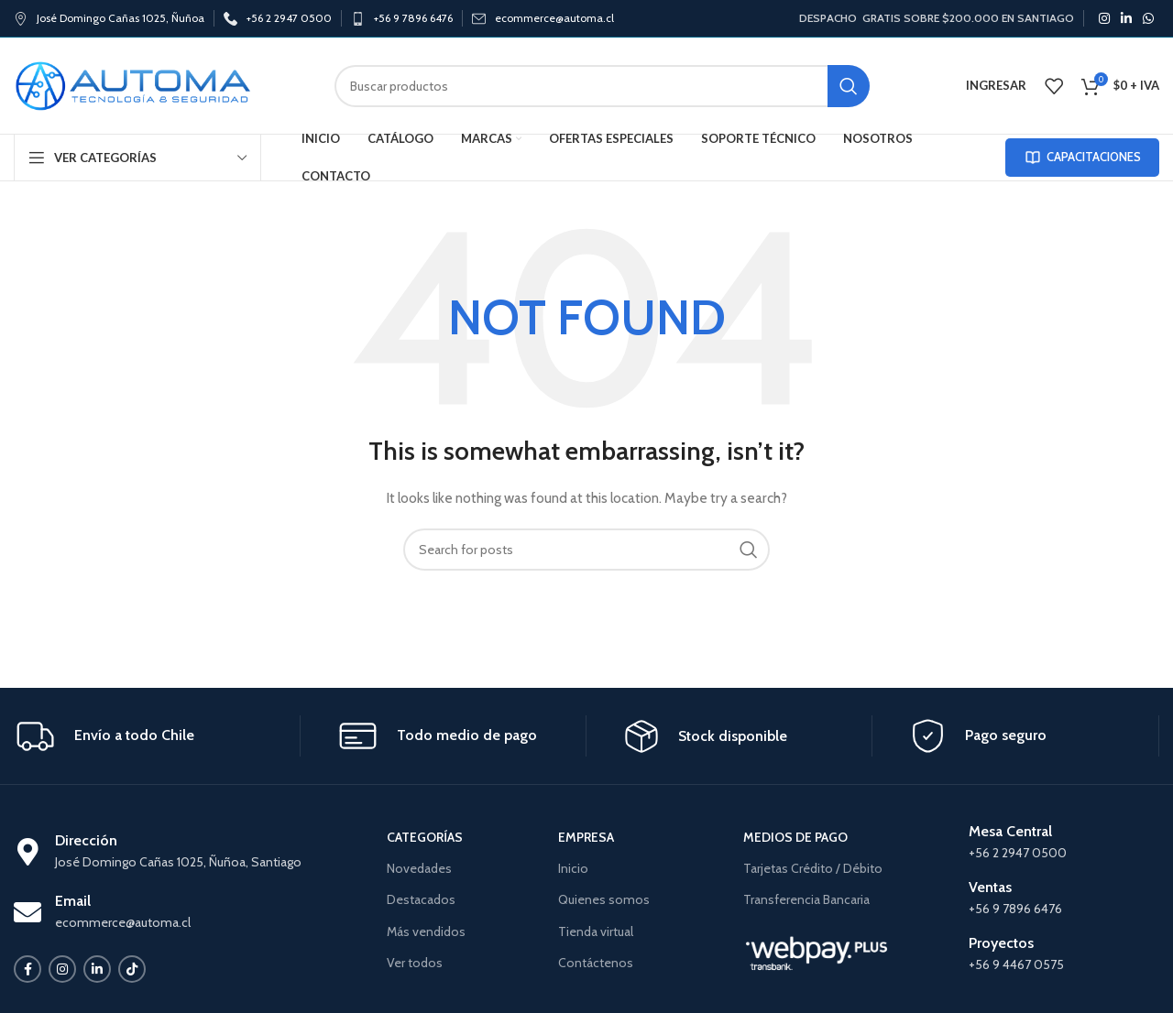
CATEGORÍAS (425, 837)
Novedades (419, 868)
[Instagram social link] (1104, 18)
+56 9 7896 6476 (413, 18)
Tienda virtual (595, 931)
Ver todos (415, 962)
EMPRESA (586, 837)
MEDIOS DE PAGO (795, 837)
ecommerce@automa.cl (554, 18)
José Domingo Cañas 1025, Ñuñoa (120, 18)
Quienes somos (604, 899)
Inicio (573, 868)
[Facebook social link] (27, 969)
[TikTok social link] (132, 969)
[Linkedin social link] (1126, 18)
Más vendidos (426, 931)
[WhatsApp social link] (1148, 18)
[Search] (602, 86)
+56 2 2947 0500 (289, 18)
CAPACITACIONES (1082, 157)
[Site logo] (133, 84)
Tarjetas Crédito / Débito (812, 868)
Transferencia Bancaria (806, 899)
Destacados (421, 899)
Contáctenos (595, 962)
